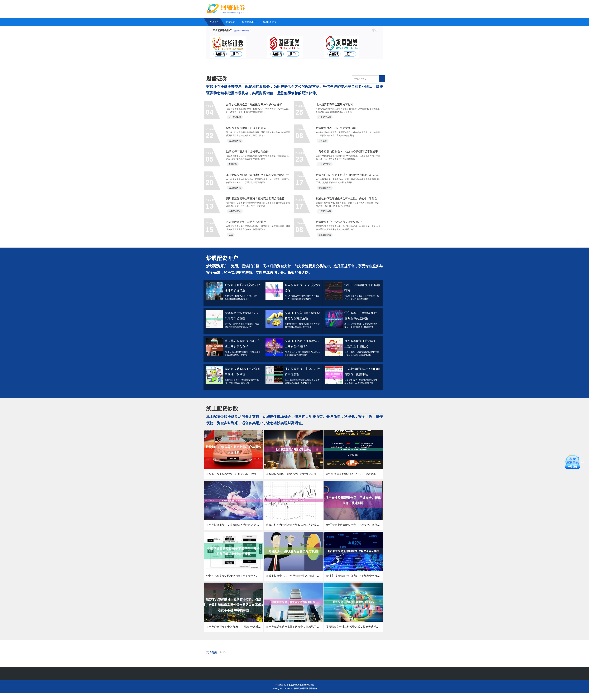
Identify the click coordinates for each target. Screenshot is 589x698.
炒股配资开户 (248, 21)
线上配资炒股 (269, 21)
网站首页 (214, 21)
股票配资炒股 (328, 264)
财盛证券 (230, 21)
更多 (376, 30)
